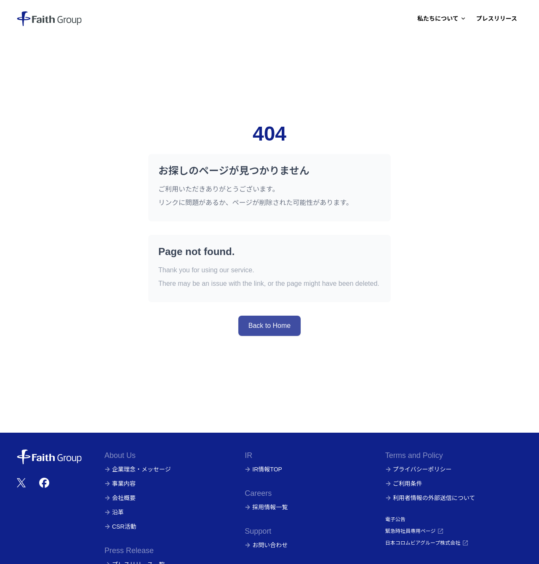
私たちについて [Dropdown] (441, 18)
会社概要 (120, 498)
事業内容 (120, 483)
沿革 (114, 512)
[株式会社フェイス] (49, 18)
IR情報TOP (263, 469)
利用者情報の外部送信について (430, 498)
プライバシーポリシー (418, 469)
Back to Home (269, 325)
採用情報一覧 (266, 507)
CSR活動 (120, 526)
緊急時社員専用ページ (414, 531)
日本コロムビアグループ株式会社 (427, 543)
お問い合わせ (266, 545)
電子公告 (395, 519)
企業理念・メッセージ (137, 469)
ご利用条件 (403, 483)
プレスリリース (496, 18)
